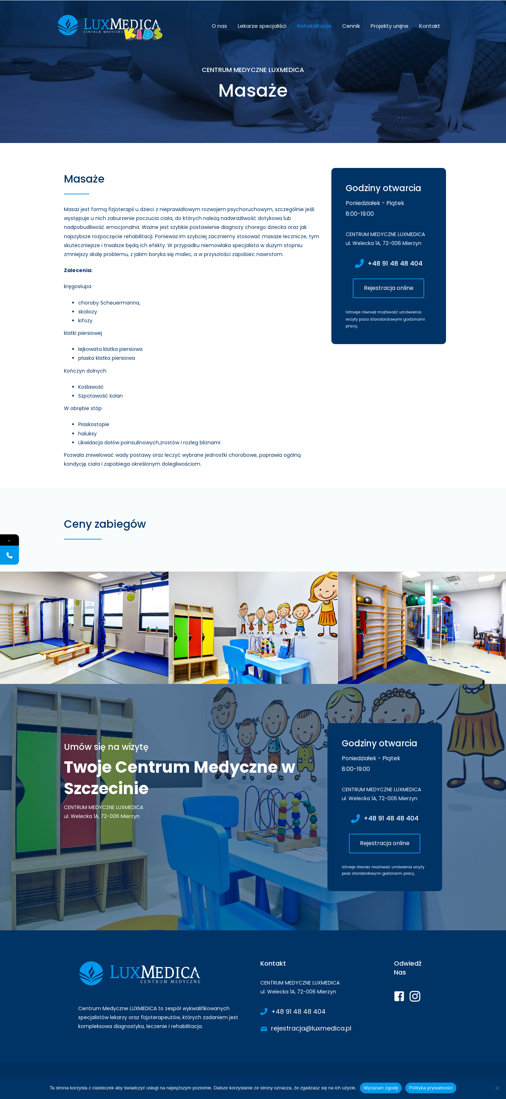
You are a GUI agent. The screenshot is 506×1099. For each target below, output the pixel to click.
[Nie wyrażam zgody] (497, 1088)
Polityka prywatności (431, 1087)
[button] (388, 288)
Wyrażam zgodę (381, 1087)
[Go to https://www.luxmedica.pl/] (162, 997)
